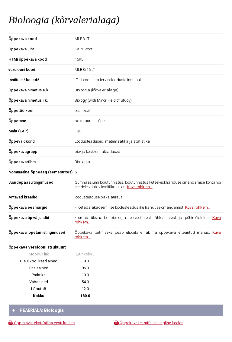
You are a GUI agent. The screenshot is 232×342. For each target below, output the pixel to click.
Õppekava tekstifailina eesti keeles (41, 323)
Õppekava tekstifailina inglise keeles (148, 323)
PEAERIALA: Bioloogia (38, 310)
